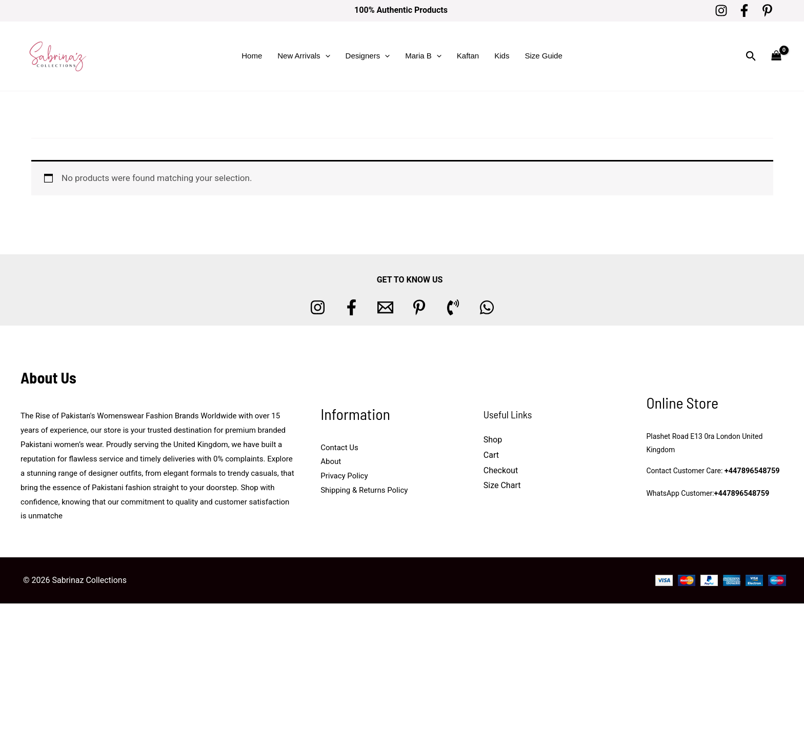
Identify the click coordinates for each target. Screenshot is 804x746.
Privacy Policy (344, 475)
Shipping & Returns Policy (364, 490)
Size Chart (502, 485)
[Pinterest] (767, 10)
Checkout (501, 470)
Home (252, 55)
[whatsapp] (487, 307)
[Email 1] (385, 307)
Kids (501, 55)
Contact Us (339, 447)
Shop (493, 440)
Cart (491, 455)
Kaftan (468, 55)
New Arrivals (303, 56)
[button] (325, 56)
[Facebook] (744, 10)
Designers (368, 56)
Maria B (423, 56)
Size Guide (543, 55)
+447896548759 (751, 472)
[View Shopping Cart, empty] (776, 56)
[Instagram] (721, 10)
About (330, 461)
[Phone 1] (453, 307)
